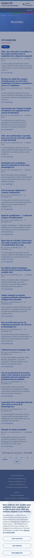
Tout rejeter (17, 546)
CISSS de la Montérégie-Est (16, 15)
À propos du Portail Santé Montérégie (17, 487)
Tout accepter (17, 538)
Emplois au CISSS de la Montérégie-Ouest (17, 498)
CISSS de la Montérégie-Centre (17, 481)
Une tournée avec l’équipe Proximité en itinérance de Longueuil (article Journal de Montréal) (16, 110)
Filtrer (5, 46)
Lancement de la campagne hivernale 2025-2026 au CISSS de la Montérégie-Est (17, 404)
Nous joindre (29, 5)
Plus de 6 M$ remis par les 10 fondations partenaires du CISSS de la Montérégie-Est (16, 324)
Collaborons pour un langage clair (15, 350)
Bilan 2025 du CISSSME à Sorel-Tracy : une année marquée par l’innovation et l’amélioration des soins (16, 243)
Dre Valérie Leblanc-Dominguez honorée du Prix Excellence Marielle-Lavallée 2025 (16, 270)
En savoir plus (8, 73)
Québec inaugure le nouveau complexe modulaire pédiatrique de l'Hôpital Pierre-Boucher (16, 297)
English (27, 3)
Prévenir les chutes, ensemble (13, 430)
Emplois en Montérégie (17, 495)
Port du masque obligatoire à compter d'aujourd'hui (13, 191)
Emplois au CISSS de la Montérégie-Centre (17, 501)
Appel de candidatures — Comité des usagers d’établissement (16, 216)
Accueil (3, 15)
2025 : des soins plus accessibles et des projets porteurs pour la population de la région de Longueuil (16, 54)
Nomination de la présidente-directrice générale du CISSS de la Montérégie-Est (15, 165)
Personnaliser (17, 553)
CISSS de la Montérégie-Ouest (17, 478)
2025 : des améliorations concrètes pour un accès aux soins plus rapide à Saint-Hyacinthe (16, 138)
